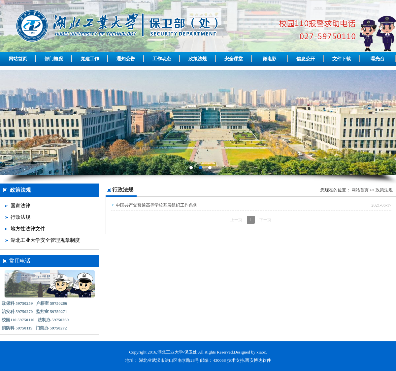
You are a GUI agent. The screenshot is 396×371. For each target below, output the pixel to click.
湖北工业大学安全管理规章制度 (45, 240)
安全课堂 (233, 58)
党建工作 (90, 58)
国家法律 (20, 205)
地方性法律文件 (28, 228)
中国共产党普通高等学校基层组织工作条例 (156, 205)
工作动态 (161, 58)
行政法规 (20, 217)
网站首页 (18, 58)
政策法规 (197, 58)
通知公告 (125, 58)
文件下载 (341, 58)
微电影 (270, 58)
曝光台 (377, 58)
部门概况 (54, 58)
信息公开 (305, 58)
